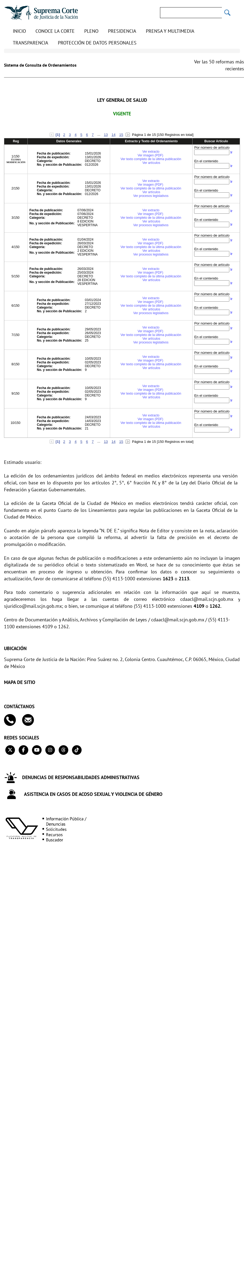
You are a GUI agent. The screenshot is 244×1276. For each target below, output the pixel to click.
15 (121, 135)
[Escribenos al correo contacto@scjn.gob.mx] (30, 720)
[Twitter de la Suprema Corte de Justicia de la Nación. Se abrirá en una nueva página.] (10, 750)
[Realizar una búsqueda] (227, 12)
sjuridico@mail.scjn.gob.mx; (33, 606)
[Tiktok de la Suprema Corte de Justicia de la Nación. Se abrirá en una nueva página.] (77, 750)
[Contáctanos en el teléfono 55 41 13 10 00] (12, 720)
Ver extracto (150, 151)
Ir (231, 152)
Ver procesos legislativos (151, 196)
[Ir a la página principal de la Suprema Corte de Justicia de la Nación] (41, 12)
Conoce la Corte (55, 31)
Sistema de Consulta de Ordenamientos (40, 65)
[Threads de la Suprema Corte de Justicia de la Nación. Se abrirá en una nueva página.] (63, 750)
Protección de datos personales (97, 43)
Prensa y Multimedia (170, 31)
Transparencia (30, 43)
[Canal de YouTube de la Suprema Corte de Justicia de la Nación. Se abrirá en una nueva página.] (37, 750)
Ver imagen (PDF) (151, 155)
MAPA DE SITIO (19, 682)
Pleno (91, 31)
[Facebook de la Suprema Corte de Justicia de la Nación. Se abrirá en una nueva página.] (23, 750)
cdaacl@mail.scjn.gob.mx (206, 599)
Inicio (19, 31)
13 (106, 135)
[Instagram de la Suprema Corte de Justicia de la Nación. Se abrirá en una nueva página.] (50, 750)
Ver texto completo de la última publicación (151, 159)
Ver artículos (151, 163)
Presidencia (122, 31)
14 (113, 135)
